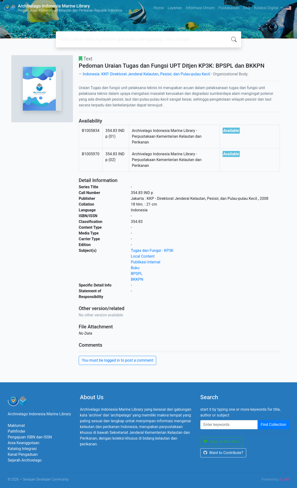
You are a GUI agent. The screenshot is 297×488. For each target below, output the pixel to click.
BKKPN (137, 279)
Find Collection (273, 424)
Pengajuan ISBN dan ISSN (30, 437)
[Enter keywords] (229, 424)
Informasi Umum (200, 8)
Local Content (143, 256)
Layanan (175, 8)
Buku (135, 268)
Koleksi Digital (266, 8)
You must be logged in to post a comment (117, 360)
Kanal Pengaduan (23, 454)
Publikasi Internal (145, 262)
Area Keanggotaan (23, 443)
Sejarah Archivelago (25, 460)
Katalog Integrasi (22, 448)
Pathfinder (16, 431)
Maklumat (16, 425)
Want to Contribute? (223, 452)
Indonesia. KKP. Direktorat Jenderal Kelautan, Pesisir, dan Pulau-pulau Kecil (146, 74)
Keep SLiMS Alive (221, 441)
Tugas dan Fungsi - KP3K (152, 250)
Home (158, 8)
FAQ (246, 8)
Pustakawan (229, 8)
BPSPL (136, 273)
